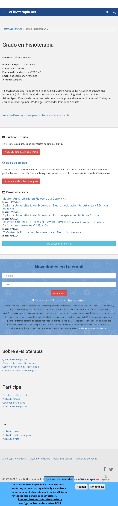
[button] (114, 12)
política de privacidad (75, 300)
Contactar (22, 459)
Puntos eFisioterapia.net (14, 406)
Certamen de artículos (13, 403)
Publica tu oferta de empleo (16, 435)
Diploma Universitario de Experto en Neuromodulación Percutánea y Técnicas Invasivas (55, 206)
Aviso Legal (8, 459)
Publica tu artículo (11, 399)
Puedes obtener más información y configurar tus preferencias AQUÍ (40, 501)
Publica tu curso (10, 431)
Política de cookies (62, 459)
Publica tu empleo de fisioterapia (21, 151)
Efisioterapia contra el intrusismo (19, 363)
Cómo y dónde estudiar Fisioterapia (20, 366)
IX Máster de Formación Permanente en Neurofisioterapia (41, 232)
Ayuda (33, 459)
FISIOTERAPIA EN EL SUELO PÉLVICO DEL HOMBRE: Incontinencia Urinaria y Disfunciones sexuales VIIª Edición (53, 223)
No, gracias (97, 486)
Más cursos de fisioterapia (59, 243)
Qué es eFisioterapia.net (14, 359)
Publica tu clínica (10, 439)
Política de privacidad (86, 459)
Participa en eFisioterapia (15, 395)
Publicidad (45, 459)
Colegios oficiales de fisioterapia (18, 370)
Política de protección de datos (93, 328)
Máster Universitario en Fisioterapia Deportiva (34, 198)
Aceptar (81, 486)
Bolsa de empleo (14, 162)
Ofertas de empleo (13, 29)
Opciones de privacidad (59, 479)
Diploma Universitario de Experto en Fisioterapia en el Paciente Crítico (50, 215)
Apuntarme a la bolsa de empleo (21, 181)
